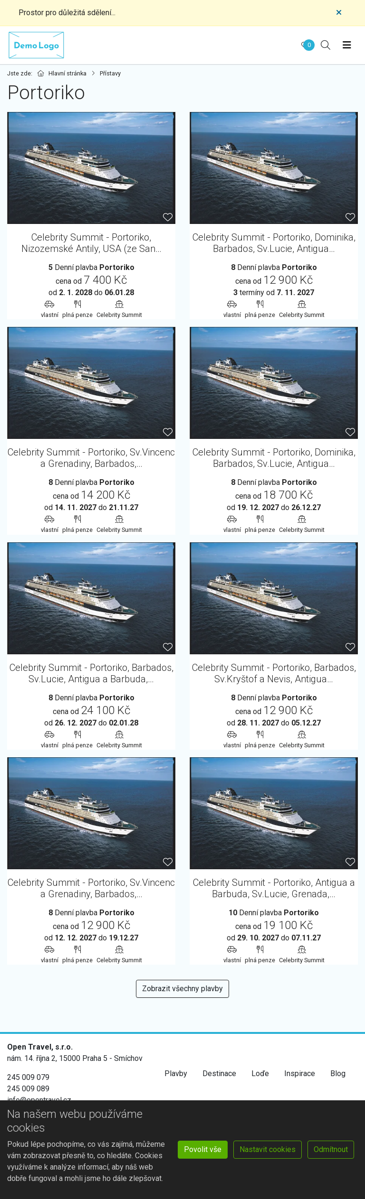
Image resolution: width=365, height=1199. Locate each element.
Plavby (175, 1073)
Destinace (219, 1073)
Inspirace (299, 1073)
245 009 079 (28, 1077)
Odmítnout (331, 1149)
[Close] (338, 13)
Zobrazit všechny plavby (182, 988)
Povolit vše (202, 1149)
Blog (338, 1073)
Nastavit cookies (268, 1149)
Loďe (260, 1073)
